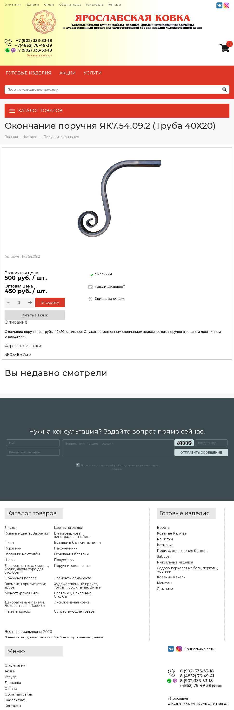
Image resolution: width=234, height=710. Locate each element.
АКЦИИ (67, 73)
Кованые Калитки (172, 533)
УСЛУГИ (93, 73)
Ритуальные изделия (175, 562)
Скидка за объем (106, 299)
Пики (9, 542)
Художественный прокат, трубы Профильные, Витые (77, 585)
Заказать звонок (39, 55)
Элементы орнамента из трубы (26, 585)
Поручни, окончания (61, 137)
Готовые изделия (28, 73)
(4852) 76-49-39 (201, 686)
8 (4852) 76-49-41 (197, 676)
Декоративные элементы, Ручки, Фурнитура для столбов (27, 569)
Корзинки (13, 548)
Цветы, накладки (68, 527)
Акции (10, 671)
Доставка (33, 4)
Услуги (10, 677)
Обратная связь (70, 4)
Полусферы (64, 560)
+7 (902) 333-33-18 (34, 41)
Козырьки (165, 545)
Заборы (163, 556)
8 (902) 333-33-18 (197, 671)
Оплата (49, 4)
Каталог (30, 137)
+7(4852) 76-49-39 (33, 45)
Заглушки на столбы (22, 554)
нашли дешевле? (106, 287)
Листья (11, 527)
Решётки (165, 539)
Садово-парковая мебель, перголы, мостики (187, 569)
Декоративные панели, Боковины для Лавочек (25, 604)
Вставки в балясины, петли (77, 542)
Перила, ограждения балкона (182, 550)
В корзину (50, 302)
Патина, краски (18, 611)
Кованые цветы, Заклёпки (27, 533)
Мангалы (164, 583)
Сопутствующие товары (74, 611)
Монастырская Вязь (22, 593)
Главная (11, 137)
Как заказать (94, 4)
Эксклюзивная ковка (72, 602)
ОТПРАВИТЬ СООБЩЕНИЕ (201, 452)
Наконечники (66, 548)
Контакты (114, 4)
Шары (10, 560)
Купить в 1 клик (35, 315)
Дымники (165, 588)
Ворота (163, 527)
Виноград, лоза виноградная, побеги (72, 535)
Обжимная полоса (20, 578)
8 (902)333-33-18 (196, 681)
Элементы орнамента (72, 578)
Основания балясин (71, 554)
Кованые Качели (171, 577)
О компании (13, 4)
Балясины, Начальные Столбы (73, 594)
